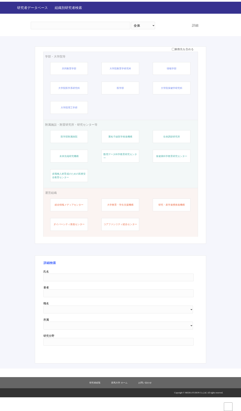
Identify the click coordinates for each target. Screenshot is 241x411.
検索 (170, 39)
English (223, 11)
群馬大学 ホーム (119, 396)
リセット (177, 367)
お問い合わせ (145, 396)
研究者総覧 (95, 396)
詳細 (195, 39)
